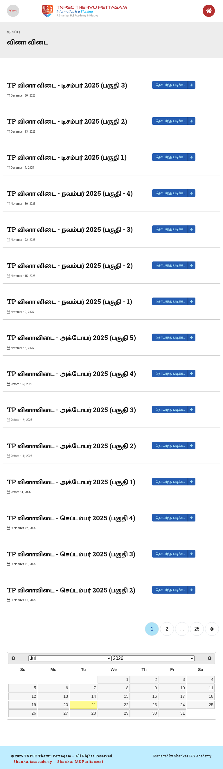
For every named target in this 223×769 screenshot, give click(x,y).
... (182, 629)
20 (65, 704)
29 (126, 713)
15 (126, 696)
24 (182, 704)
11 (211, 688)
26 (33, 713)
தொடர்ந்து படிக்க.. (170, 85)
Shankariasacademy (32, 761)
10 (182, 688)
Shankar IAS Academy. (193, 756)
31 (182, 713)
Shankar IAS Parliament (80, 761)
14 (93, 696)
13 (65, 696)
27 (65, 713)
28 (93, 713)
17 (182, 696)
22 (126, 704)
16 (154, 696)
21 (93, 704)
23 (154, 704)
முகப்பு (13, 31)
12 (33, 696)
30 (154, 713)
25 (196, 629)
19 (33, 704)
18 (211, 696)
